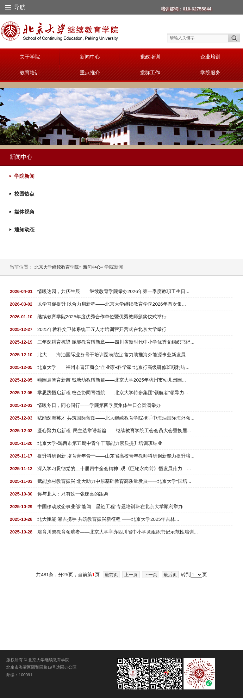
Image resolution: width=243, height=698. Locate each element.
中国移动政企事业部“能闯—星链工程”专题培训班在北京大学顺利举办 (110, 506)
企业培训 (210, 56)
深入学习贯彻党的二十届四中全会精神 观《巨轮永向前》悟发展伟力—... (114, 468)
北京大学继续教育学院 (56, 267)
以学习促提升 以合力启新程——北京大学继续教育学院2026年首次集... (111, 304)
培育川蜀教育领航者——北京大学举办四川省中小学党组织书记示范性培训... (117, 531)
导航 (15, 7)
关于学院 (30, 56)
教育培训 (30, 72)
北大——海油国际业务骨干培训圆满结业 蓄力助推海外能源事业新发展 (111, 354)
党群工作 (150, 72)
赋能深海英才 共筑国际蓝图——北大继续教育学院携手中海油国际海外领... (116, 418)
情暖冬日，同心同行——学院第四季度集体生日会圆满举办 (99, 405)
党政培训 (150, 56)
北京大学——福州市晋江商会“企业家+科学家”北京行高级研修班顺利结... (113, 367)
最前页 (111, 574)
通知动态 (24, 229)
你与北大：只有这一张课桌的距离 (73, 493)
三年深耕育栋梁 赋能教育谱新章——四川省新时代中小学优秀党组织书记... (116, 342)
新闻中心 (90, 56)
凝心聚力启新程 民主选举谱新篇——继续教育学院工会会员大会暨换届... (114, 430)
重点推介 (90, 72)
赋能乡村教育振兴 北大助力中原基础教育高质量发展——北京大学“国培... (114, 481)
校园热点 (24, 193)
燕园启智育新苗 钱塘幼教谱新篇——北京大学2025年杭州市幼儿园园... (111, 380)
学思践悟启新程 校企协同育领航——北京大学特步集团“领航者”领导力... (112, 392)
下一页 (150, 574)
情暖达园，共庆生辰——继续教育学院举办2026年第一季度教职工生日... (113, 291)
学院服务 (210, 72)
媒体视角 (24, 212)
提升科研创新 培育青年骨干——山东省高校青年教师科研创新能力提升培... (116, 455)
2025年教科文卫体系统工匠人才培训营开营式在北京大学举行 (101, 329)
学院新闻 (24, 176)
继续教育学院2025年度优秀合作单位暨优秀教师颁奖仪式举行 (101, 316)
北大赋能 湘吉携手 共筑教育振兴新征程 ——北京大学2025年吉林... (108, 519)
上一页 (131, 574)
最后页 (170, 574)
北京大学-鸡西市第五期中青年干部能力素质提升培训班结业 (99, 443)
